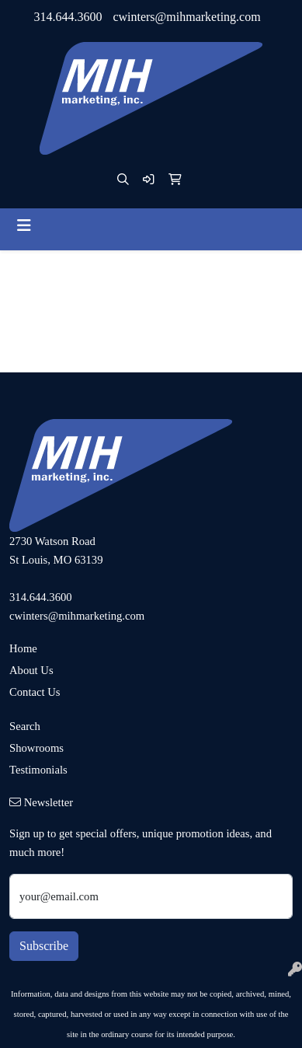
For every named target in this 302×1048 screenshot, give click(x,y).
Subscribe (43, 945)
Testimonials (38, 769)
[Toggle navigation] (24, 225)
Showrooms (36, 748)
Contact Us (35, 692)
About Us (31, 670)
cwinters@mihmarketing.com (186, 16)
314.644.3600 (67, 16)
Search (24, 726)
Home (23, 648)
